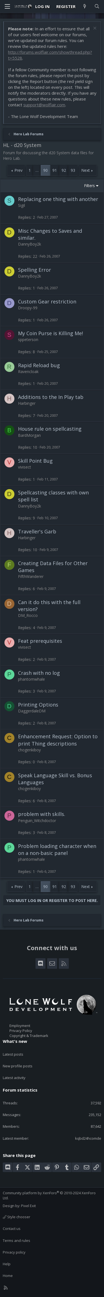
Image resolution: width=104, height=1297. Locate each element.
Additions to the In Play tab (50, 397)
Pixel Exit (28, 1205)
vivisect (24, 467)
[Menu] (7, 6)
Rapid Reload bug (39, 365)
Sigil (21, 205)
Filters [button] (89, 185)
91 (54, 170)
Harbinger (26, 403)
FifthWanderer (31, 576)
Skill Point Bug (35, 460)
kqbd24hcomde (88, 1138)
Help (7, 1263)
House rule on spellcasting (50, 428)
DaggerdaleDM (31, 711)
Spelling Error (34, 269)
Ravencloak (28, 371)
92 (64, 170)
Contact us (12, 1228)
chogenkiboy (29, 749)
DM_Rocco (28, 615)
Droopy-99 (27, 307)
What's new (15, 1041)
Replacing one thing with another (58, 199)
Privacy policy (14, 1252)
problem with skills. (41, 814)
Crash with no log (39, 673)
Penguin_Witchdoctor (37, 820)
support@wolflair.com (44, 104)
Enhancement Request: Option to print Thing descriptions (58, 740)
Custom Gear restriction (47, 301)
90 (45, 170)
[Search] (97, 6)
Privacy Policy (20, 1030)
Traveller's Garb (37, 531)
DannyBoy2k (29, 244)
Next (85, 170)
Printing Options (38, 704)
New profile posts (17, 1065)
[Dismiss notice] (94, 29)
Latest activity (14, 1077)
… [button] (37, 170)
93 (73, 170)
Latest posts (13, 1054)
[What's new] (85, 6)
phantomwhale (31, 679)
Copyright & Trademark (28, 1035)
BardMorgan (29, 435)
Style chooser (16, 1216)
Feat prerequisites (40, 641)
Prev (18, 170)
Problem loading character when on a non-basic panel (57, 849)
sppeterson (28, 339)
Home (8, 1275)
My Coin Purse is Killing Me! (50, 333)
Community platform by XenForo (49, 1195)
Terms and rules (16, 1240)
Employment (19, 1025)
